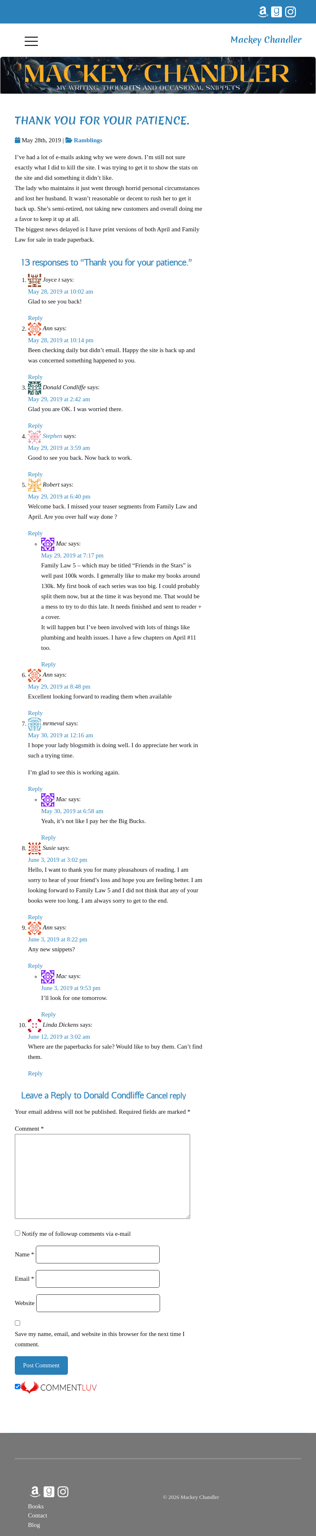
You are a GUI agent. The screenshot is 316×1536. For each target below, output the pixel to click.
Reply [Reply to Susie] (35, 917)
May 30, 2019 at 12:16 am (60, 735)
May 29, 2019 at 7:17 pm (72, 555)
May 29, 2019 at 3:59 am (59, 448)
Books (36, 1506)
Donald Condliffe (114, 1095)
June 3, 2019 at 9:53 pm (70, 988)
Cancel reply (166, 1095)
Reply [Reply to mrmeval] (35, 789)
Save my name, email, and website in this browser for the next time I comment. (100, 1339)
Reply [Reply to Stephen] (35, 474)
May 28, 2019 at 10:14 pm (60, 340)
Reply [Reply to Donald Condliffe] (35, 425)
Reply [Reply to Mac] (48, 664)
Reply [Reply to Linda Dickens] (35, 1073)
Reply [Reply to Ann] (35, 377)
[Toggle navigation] (31, 40)
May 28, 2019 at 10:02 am (60, 291)
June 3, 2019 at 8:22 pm (57, 939)
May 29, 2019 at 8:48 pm (59, 686)
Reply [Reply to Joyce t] (35, 318)
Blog (34, 1525)
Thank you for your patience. (102, 120)
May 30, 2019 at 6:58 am (72, 811)
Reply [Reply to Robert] (35, 533)
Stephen (52, 436)
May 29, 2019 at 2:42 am (59, 399)
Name (24, 1254)
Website (25, 1303)
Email (24, 1278)
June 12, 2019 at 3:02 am (59, 1036)
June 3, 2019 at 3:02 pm (57, 859)
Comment (29, 1128)
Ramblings (88, 140)
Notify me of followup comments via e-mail (76, 1233)
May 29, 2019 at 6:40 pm (59, 496)
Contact (37, 1515)
